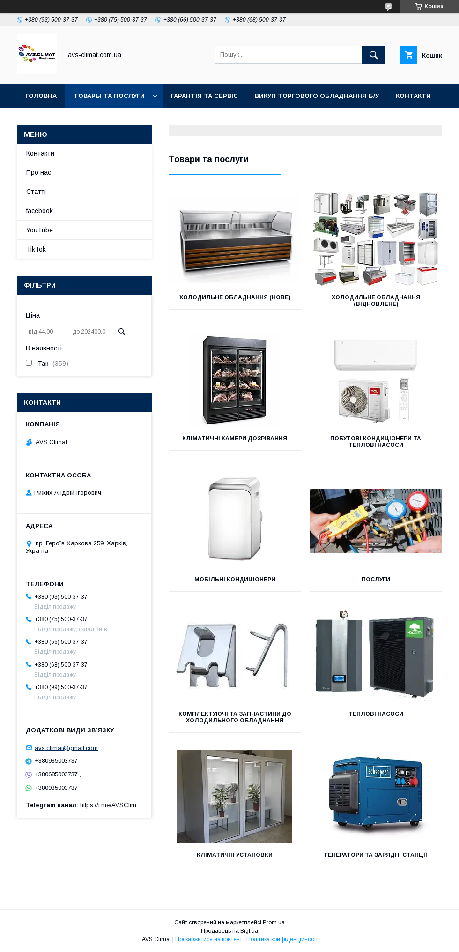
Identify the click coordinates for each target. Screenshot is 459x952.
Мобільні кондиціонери (234, 579)
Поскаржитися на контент (208, 939)
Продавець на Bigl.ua (229, 931)
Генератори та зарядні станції (376, 855)
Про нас (38, 172)
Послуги (376, 579)
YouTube (41, 120)
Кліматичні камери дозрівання (234, 438)
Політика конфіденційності (282, 939)
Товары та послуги (109, 95)
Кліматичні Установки (235, 855)
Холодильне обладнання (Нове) (234, 297)
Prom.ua (274, 922)
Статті (36, 191)
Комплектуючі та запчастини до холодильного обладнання (234, 717)
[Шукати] (373, 55)
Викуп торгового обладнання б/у (317, 95)
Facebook (91, 120)
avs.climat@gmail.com (66, 747)
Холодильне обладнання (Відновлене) (376, 300)
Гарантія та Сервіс (204, 95)
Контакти (413, 95)
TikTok (139, 120)
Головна (41, 95)
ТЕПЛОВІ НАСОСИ (375, 714)
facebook (39, 211)
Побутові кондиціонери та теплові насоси (375, 441)
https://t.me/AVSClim (108, 805)
